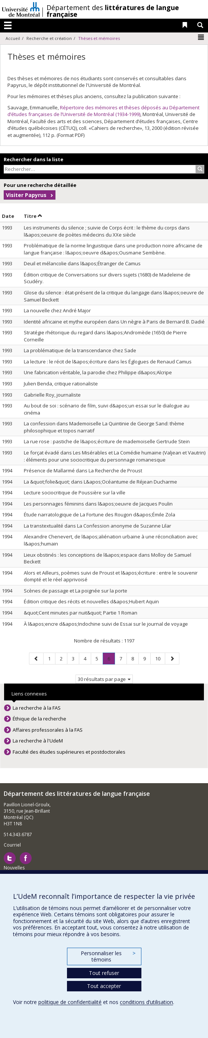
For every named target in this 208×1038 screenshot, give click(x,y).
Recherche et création (49, 38)
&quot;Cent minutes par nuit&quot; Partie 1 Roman (80, 612)
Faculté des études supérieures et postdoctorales (69, 751)
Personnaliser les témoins (108, 956)
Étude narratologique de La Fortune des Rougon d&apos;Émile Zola (99, 514)
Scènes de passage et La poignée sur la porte (75, 590)
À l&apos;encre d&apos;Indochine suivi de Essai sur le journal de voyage (106, 623)
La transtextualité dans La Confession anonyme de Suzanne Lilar (97, 525)
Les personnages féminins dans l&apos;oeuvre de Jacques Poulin (98, 503)
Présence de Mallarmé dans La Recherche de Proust (83, 470)
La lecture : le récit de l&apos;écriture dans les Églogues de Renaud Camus (108, 361)
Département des (113, 11)
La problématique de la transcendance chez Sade (80, 350)
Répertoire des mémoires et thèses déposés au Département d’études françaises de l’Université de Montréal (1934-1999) (103, 111)
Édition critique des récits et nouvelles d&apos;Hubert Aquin (91, 601)
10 (160, 658)
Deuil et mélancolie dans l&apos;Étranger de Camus (82, 263)
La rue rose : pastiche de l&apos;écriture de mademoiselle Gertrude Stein (107, 441)
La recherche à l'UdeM (38, 740)
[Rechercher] (200, 169)
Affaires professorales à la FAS (48, 729)
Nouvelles (14, 868)
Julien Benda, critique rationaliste (61, 383)
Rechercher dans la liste (33, 159)
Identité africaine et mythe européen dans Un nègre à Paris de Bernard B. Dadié (114, 321)
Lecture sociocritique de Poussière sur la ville (74, 492)
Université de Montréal (21, 9)
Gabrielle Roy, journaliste (52, 394)
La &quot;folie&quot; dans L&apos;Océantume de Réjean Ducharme (100, 481)
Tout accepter (104, 985)
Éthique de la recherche (39, 718)
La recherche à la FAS (37, 707)
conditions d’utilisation (146, 1002)
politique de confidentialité (70, 1002)
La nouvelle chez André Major (57, 310)
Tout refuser (104, 972)
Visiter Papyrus (26, 194)
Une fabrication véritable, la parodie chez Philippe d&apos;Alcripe (98, 372)
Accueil (13, 38)
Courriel (12, 845)
